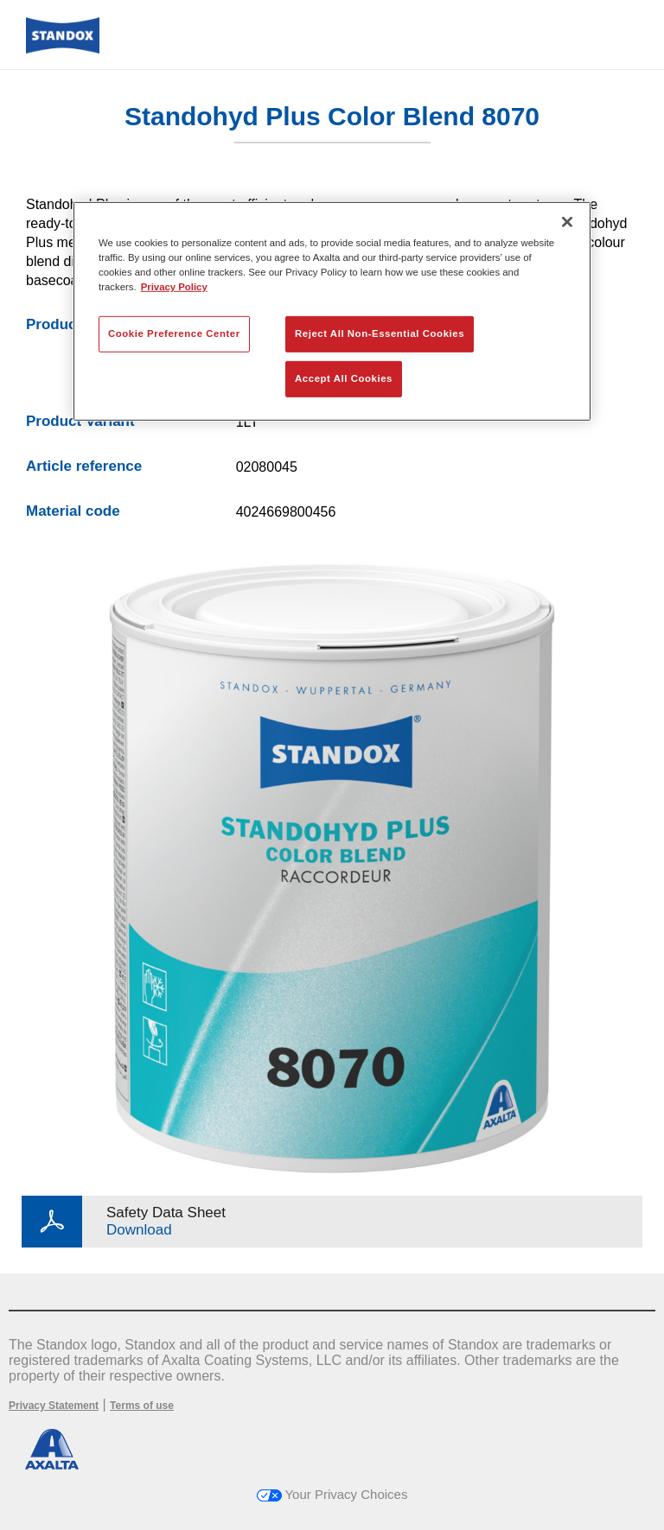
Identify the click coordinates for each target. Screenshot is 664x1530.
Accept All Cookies (344, 378)
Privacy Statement (54, 1406)
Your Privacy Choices (332, 1494)
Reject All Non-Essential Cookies (379, 333)
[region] (332, 310)
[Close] (567, 221)
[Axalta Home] (62, 49)
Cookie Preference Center (174, 333)
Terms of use (142, 1406)
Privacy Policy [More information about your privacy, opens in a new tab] (174, 287)
